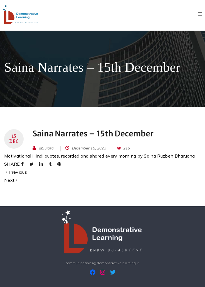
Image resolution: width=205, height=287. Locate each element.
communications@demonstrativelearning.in (102, 263)
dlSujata (46, 148)
